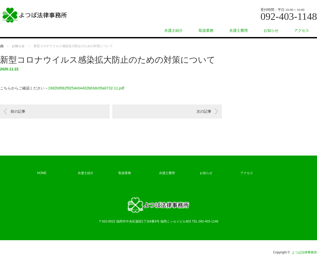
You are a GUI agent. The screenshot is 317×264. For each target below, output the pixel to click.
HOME (41, 173)
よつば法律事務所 (304, 252)
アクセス (301, 30)
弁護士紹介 (173, 30)
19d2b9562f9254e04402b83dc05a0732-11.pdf (86, 88)
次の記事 (204, 111)
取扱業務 (206, 30)
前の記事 (18, 111)
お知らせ (271, 30)
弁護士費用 (238, 30)
